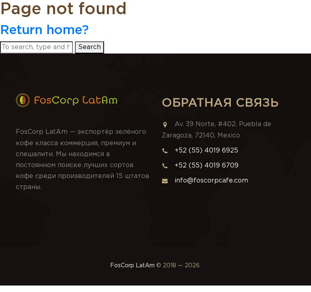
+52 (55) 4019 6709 (207, 166)
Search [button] (89, 47)
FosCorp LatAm (132, 265)
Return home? (44, 30)
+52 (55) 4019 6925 (206, 151)
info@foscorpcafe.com (205, 181)
